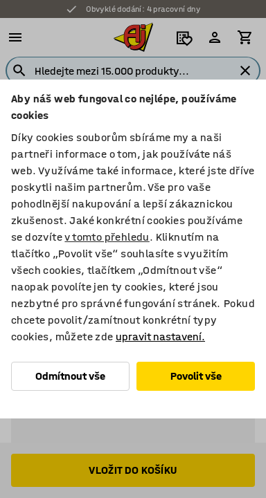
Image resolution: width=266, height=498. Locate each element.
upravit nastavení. (160, 336)
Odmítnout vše (70, 375)
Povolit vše (196, 375)
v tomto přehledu (106, 236)
